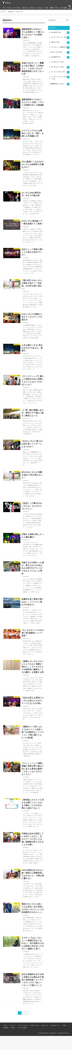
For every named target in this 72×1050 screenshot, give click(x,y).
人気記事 (51, 7)
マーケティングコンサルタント (60, 77)
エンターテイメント (58, 37)
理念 (47, 7)
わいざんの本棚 (62, 7)
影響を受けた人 (57, 83)
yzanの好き (56, 32)
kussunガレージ (40, 7)
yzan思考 (55, 56)
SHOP (56, 7)
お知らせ (55, 42)
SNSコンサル (25, 7)
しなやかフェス (57, 61)
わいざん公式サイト (52, 1047)
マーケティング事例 (58, 47)
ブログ (4, 7)
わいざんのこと (57, 66)
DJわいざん (32, 7)
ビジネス (9, 7)
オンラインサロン (17, 7)
